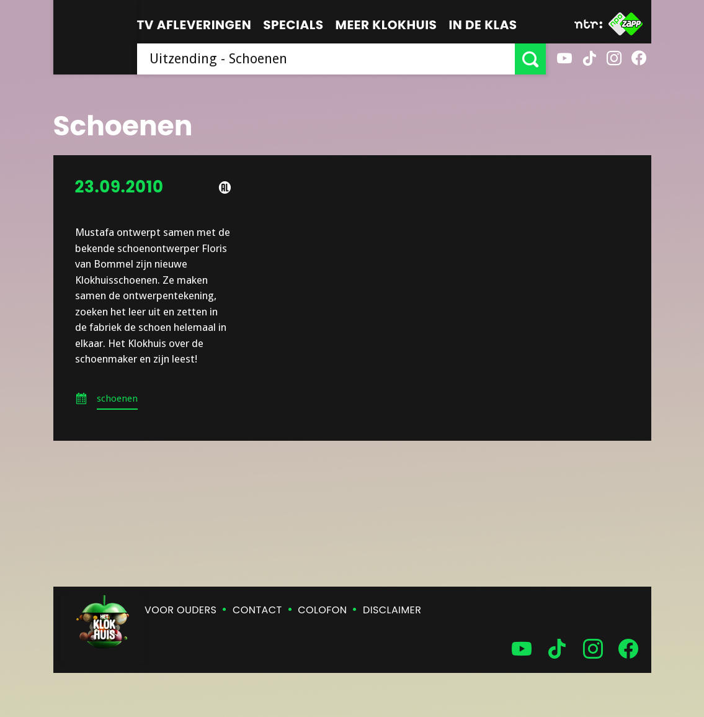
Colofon (322, 610)
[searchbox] (326, 58)
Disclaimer (392, 610)
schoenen (117, 398)
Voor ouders (180, 610)
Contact (257, 610)
